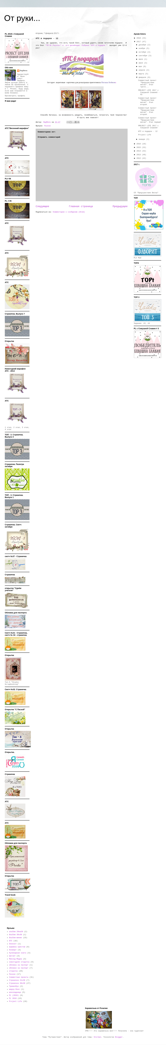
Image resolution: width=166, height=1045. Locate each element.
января (142, 139)
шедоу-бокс (14, 989)
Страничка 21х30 (17, 980)
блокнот (13, 944)
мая (141, 67)
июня (141, 63)
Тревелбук (14, 986)
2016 (139, 144)
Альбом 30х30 (15, 935)
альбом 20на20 (16, 932)
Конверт (13, 950)
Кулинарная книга (17, 953)
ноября (142, 48)
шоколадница (15, 992)
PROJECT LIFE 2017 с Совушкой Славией (148, 127)
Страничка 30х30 (17, 983)
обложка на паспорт (18, 965)
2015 (139, 147)
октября (143, 52)
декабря (143, 45)
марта (142, 74)
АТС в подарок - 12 (147, 131)
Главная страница (81, 206)
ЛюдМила (23, 71)
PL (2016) (14, 995)
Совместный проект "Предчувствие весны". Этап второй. (147, 101)
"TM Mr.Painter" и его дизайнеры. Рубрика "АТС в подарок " (76, 45)
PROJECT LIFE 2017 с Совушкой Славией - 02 (148, 92)
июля (141, 59)
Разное (47, 126)
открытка (13, 971)
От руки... (22, 18)
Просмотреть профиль (15, 96)
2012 (139, 158)
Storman (97, 1037)
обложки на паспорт (18, 968)
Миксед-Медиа (15, 959)
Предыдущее (120, 206)
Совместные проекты (18, 977)
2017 (139, 42)
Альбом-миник (15, 938)
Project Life (144, 135)
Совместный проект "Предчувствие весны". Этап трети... (147, 83)
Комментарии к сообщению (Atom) (69, 212)
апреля (142, 70)
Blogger (119, 1037)
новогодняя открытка (19, 962)
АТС (10, 941)
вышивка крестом (17, 947)
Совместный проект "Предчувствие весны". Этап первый (149, 120)
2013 (139, 155)
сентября (143, 56)
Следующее (42, 206)
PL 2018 (13, 998)
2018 (139, 38)
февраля (143, 77)
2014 (139, 151)
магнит (12, 956)
